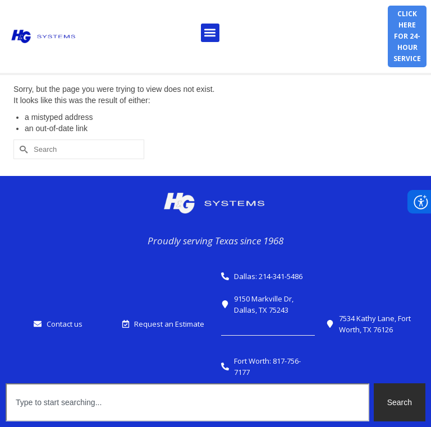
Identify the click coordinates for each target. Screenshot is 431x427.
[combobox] (187, 402)
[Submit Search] (21, 149)
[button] (210, 33)
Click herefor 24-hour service (407, 36)
